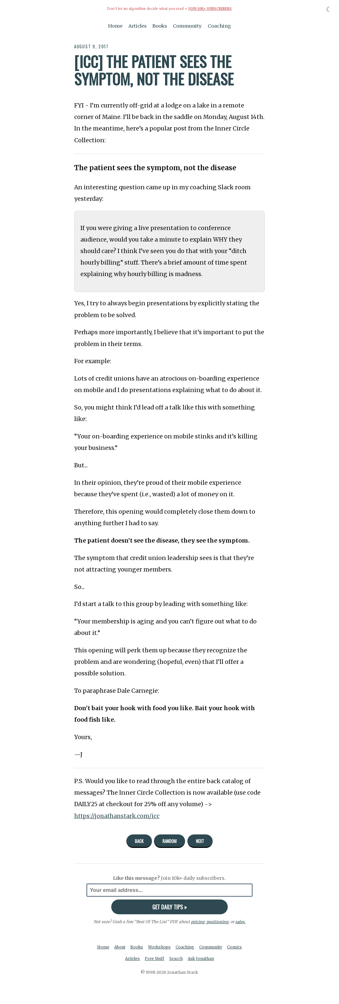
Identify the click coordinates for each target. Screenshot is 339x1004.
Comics (236, 946)
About (119, 946)
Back (139, 840)
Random (169, 840)
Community (187, 26)
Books (159, 26)
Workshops (160, 946)
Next (200, 840)
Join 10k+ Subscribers (210, 9)
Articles (137, 26)
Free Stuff (154, 958)
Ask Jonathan (201, 958)
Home (115, 26)
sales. (240, 921)
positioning (217, 921)
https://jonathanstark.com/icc (117, 815)
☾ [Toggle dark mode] (329, 9)
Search (176, 958)
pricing (197, 921)
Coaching (219, 26)
